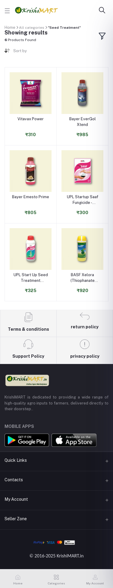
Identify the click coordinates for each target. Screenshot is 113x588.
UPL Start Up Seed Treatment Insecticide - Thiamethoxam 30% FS (30, 278)
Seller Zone (16, 518)
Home (10, 27)
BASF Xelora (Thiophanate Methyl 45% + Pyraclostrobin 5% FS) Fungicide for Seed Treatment (82, 278)
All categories (31, 27)
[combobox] (32, 52)
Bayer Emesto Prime (30, 197)
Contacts (14, 479)
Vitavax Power (30, 119)
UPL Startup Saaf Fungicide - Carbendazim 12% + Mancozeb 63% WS (82, 200)
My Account (16, 499)
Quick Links (16, 460)
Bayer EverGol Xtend (82, 122)
